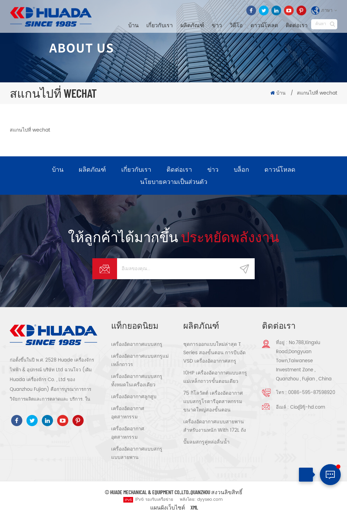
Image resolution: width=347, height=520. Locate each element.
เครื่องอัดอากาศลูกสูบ (133, 397)
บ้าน (133, 25)
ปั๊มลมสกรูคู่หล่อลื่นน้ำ (206, 443)
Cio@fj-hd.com (307, 408)
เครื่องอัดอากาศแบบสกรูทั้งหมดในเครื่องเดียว (136, 381)
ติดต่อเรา (297, 25)
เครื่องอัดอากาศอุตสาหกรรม (127, 413)
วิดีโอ (236, 25)
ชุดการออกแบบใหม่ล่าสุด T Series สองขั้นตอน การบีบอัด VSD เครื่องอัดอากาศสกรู (214, 353)
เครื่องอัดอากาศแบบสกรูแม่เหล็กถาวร (140, 361)
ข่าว (217, 25)
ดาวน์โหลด (264, 25)
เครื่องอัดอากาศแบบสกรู (136, 345)
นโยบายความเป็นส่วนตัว (173, 182)
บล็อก (241, 169)
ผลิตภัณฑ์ (192, 25)
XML (194, 508)
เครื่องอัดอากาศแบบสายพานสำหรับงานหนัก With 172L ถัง (214, 426)
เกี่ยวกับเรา (159, 25)
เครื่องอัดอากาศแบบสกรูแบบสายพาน (136, 454)
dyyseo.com (210, 500)
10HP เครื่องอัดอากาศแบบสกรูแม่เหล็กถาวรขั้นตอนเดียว (215, 378)
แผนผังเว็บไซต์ (167, 508)
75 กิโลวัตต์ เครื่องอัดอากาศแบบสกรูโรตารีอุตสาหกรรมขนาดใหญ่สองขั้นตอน (213, 402)
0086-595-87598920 (311, 393)
